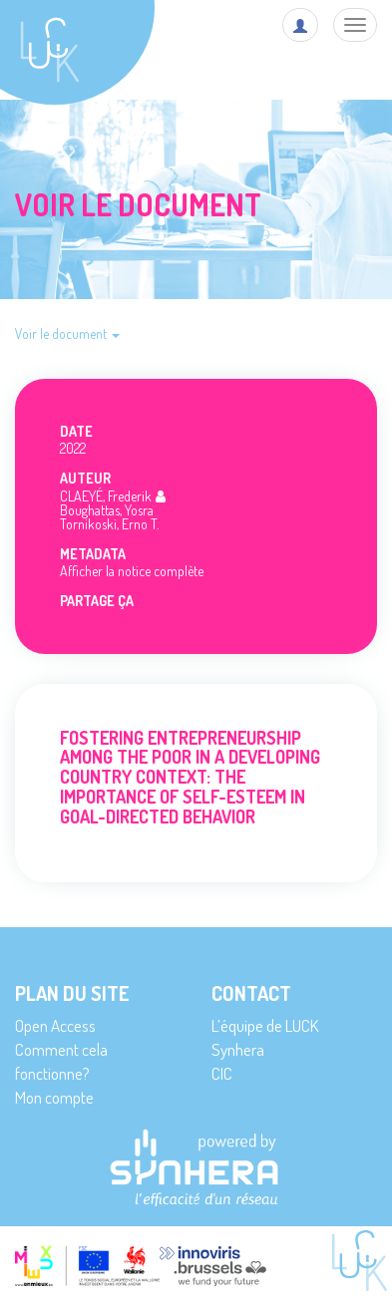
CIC (221, 1073)
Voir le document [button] (67, 333)
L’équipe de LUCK (264, 1025)
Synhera (237, 1049)
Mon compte (54, 1097)
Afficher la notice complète (131, 570)
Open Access (55, 1025)
